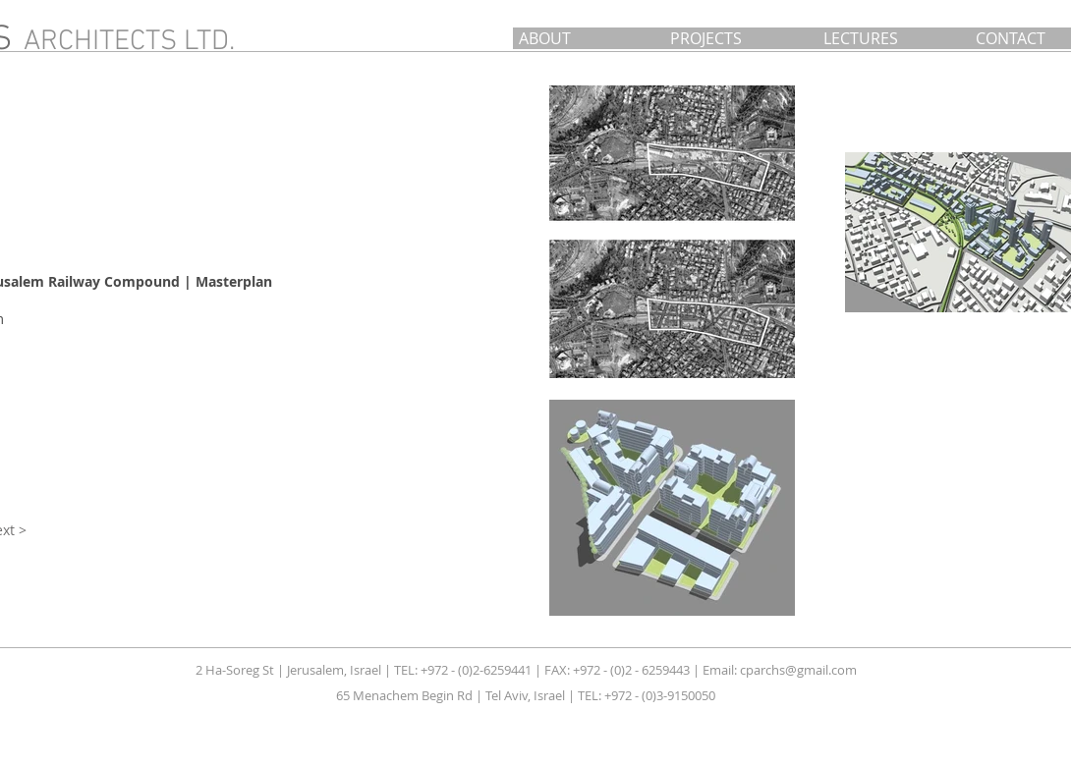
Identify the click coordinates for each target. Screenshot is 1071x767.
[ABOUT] (589, 38)
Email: (721, 670)
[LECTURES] (896, 38)
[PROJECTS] (742, 38)
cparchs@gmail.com (798, 670)
